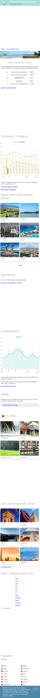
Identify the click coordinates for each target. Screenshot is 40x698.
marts (16, 583)
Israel (24, 676)
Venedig (24, 563)
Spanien (5, 676)
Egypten (25, 665)
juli (16, 593)
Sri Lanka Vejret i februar (13, 49)
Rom (3, 543)
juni (16, 591)
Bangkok (4, 238)
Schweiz (5, 679)
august (17, 595)
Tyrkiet (22, 545)
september (18, 598)
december (17, 605)
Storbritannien (24, 525)
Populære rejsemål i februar (8, 88)
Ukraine (5, 673)
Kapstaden (4, 219)
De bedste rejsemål (6, 567)
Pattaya (23, 258)
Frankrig (3, 525)
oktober (17, 600)
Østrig (5, 668)
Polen (24, 673)
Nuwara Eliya (6, 457)
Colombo (4, 438)
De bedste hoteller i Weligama (9, 186)
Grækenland (26, 668)
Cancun (23, 238)
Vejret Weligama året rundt (8, 386)
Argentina (25, 679)
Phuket (23, 219)
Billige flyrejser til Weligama (8, 189)
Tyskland (5, 671)
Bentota (24, 457)
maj (16, 588)
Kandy (23, 438)
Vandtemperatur (19, 77)
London (24, 524)
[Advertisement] (20, 27)
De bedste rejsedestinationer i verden (11, 282)
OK (35, 689)
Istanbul (24, 543)
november (17, 602)
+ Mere (20, 265)
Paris (3, 524)
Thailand (25, 671)
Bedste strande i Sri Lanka (10, 405)
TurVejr (3, 49)
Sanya (3, 258)
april (16, 586)
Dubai (3, 563)
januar (16, 579)
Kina (24, 684)
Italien (2, 545)
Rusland (25, 681)
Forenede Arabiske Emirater (8, 564)
